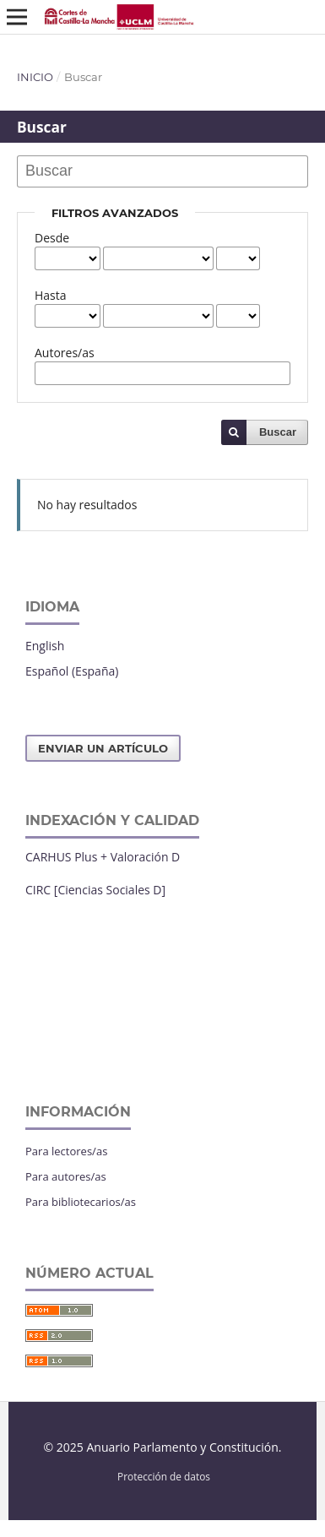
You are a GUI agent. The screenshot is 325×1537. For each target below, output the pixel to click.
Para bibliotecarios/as (80, 1201)
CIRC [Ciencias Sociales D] (95, 890)
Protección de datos (163, 1476)
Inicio (35, 77)
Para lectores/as (66, 1151)
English (44, 646)
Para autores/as (65, 1176)
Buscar (277, 432)
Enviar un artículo (103, 748)
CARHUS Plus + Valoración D (102, 857)
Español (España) (71, 671)
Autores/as (65, 353)
